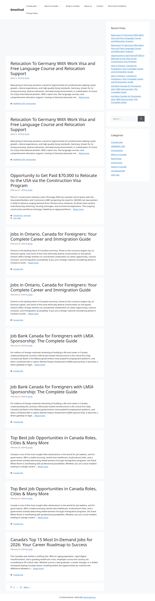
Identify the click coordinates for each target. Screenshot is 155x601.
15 (21, 587)
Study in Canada (72, 6)
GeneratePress (89, 597)
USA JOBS (17, 218)
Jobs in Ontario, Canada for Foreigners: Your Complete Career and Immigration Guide (54, 236)
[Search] (141, 119)
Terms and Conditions (117, 6)
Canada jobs (34, 6)
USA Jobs (27, 215)
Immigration (31, 103)
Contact (100, 6)
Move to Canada (53, 6)
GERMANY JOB (19, 103)
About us (88, 6)
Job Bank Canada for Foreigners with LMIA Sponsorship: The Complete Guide (52, 338)
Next (27, 587)
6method (17, 10)
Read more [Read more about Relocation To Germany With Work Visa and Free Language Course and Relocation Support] (84, 97)
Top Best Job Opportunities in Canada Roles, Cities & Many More (54, 440)
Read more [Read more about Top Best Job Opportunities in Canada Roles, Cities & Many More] (43, 466)
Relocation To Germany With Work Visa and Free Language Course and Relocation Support (53, 68)
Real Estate (116, 158)
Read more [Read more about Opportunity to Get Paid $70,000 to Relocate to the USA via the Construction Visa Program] (78, 209)
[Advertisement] (55, 38)
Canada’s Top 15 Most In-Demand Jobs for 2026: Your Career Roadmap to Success (52, 542)
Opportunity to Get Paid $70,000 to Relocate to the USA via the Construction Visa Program (54, 180)
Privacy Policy (32, 13)
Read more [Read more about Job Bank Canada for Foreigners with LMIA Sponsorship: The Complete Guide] (40, 364)
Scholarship (18, 215)
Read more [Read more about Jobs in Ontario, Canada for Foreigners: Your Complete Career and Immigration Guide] (33, 262)
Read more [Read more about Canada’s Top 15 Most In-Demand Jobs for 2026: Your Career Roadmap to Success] (38, 568)
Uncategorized (118, 170)
